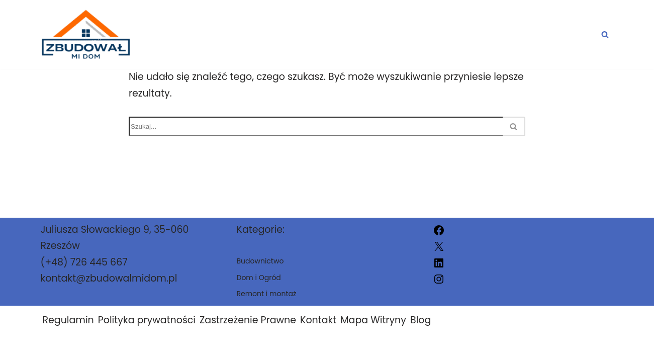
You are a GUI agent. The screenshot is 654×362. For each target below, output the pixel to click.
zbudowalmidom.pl (423, 348)
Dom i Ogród (327, 34)
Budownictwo (430, 34)
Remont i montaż (546, 34)
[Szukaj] (605, 34)
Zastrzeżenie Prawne (248, 320)
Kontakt (318, 320)
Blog (420, 320)
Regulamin (68, 320)
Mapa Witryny (373, 320)
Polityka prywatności (147, 320)
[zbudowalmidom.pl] (85, 34)
